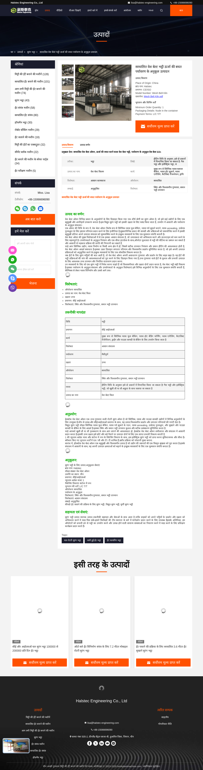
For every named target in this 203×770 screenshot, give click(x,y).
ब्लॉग (140, 10)
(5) (25, 170)
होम (36, 10)
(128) (32, 74)
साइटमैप (165, 717)
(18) (27, 137)
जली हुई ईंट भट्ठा (94, 540)
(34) (31, 161)
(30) (23, 122)
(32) (30, 144)
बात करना (181, 12)
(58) (25, 107)
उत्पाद (47, 10)
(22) (26, 152)
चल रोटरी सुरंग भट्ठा (72, 540)
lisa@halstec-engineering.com (145, 2)
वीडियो (59, 10)
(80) (26, 115)
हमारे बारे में (92, 10)
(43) (22, 100)
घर (12, 52)
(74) (30, 91)
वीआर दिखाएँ (75, 10)
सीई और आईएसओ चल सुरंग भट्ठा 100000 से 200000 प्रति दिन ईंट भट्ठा (35, 648)
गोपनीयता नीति (165, 724)
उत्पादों (20, 52)
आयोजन (127, 10)
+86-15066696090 (181, 2)
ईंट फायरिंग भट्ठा (114, 540)
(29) (27, 129)
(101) (32, 81)
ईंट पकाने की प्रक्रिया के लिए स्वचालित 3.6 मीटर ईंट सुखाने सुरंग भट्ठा (161, 648)
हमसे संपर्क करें (110, 10)
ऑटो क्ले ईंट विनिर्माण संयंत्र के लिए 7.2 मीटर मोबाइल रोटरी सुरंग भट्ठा (101, 648)
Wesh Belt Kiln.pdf (153, 96)
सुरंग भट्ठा (31, 52)
